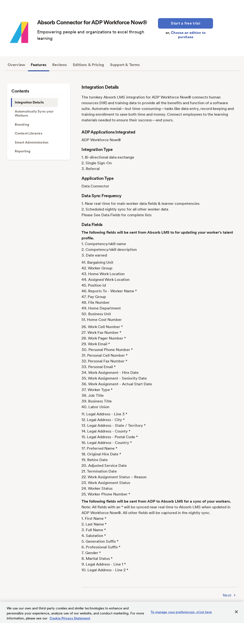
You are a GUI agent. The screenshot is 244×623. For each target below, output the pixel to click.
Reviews (59, 64)
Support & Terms (125, 64)
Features (38, 64)
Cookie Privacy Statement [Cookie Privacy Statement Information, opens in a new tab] (70, 618)
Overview (16, 64)
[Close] (236, 612)
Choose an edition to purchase (188, 35)
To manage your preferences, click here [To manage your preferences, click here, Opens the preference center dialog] (181, 612)
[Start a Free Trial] (185, 23)
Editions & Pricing (88, 64)
